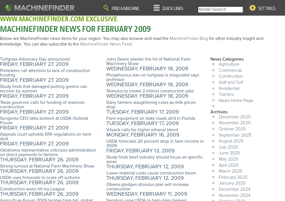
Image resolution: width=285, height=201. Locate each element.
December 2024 (234, 189)
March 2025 (230, 171)
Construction (231, 76)
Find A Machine (125, 8)
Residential (229, 88)
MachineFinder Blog (189, 38)
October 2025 (232, 129)
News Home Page (236, 100)
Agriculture (229, 64)
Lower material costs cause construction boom (151, 173)
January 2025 (232, 183)
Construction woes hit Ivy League (32, 189)
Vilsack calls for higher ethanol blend (142, 130)
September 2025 (235, 135)
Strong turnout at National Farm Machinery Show (47, 166)
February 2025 (233, 177)
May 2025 (228, 159)
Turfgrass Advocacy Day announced (35, 59)
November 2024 (234, 195)
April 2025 (229, 165)
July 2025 (228, 147)
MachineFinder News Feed (106, 44)
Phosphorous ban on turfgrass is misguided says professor (152, 77)
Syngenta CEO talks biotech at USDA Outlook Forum (44, 121)
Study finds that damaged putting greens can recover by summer (43, 89)
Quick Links (172, 8)
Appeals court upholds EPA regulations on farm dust (45, 136)
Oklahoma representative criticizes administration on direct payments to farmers (48, 152)
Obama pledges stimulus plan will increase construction (147, 187)
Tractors (226, 94)
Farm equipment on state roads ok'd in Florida (150, 118)
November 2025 (234, 123)
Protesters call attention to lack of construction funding (45, 73)
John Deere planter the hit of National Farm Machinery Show (148, 61)
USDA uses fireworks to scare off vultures (40, 177)
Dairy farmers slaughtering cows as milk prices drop (151, 105)
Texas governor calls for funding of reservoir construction (42, 105)
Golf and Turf (231, 82)
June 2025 (229, 153)
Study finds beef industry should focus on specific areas (154, 159)
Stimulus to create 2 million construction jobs (150, 91)
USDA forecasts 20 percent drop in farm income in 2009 (155, 143)
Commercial (230, 70)
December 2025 (234, 117)
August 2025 (231, 141)
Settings (267, 8)
